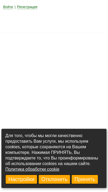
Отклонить (54, 179)
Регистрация (27, 7)
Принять (84, 179)
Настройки (21, 179)
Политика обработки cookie (32, 169)
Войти (8, 7)
